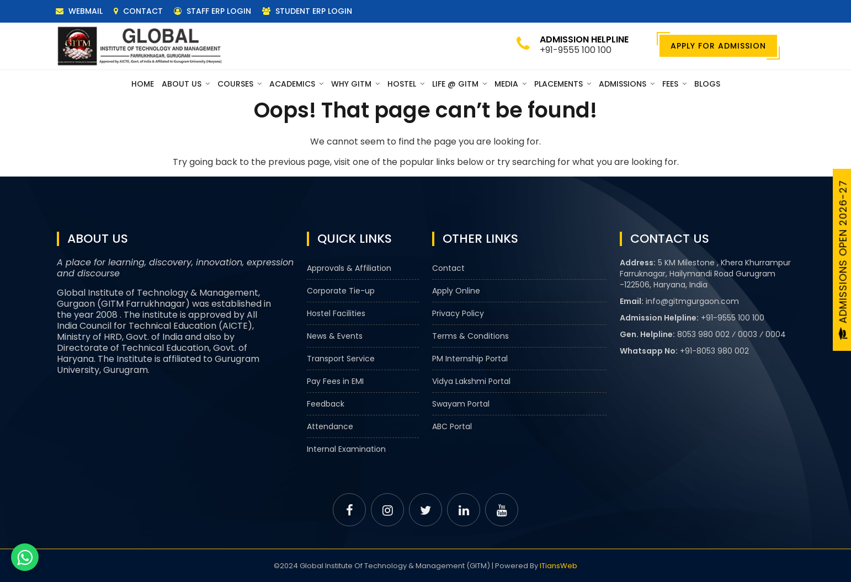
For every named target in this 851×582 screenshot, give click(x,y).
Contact (138, 11)
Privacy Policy (458, 313)
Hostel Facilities (336, 313)
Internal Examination (346, 449)
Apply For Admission (718, 45)
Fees (674, 83)
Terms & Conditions (470, 335)
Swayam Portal (461, 403)
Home (142, 83)
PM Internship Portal (470, 358)
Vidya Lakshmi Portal (471, 381)
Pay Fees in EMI (335, 381)
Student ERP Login (307, 11)
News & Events (335, 335)
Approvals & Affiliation (349, 268)
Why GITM (355, 83)
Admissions (627, 83)
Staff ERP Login (212, 11)
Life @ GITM (459, 83)
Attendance (330, 426)
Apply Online (456, 290)
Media (510, 83)
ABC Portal (452, 426)
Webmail (79, 11)
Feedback (325, 403)
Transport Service (341, 358)
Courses (239, 83)
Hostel (405, 83)
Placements (562, 83)
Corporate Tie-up (341, 290)
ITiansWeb (558, 565)
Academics (296, 83)
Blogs (707, 83)
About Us (186, 83)
